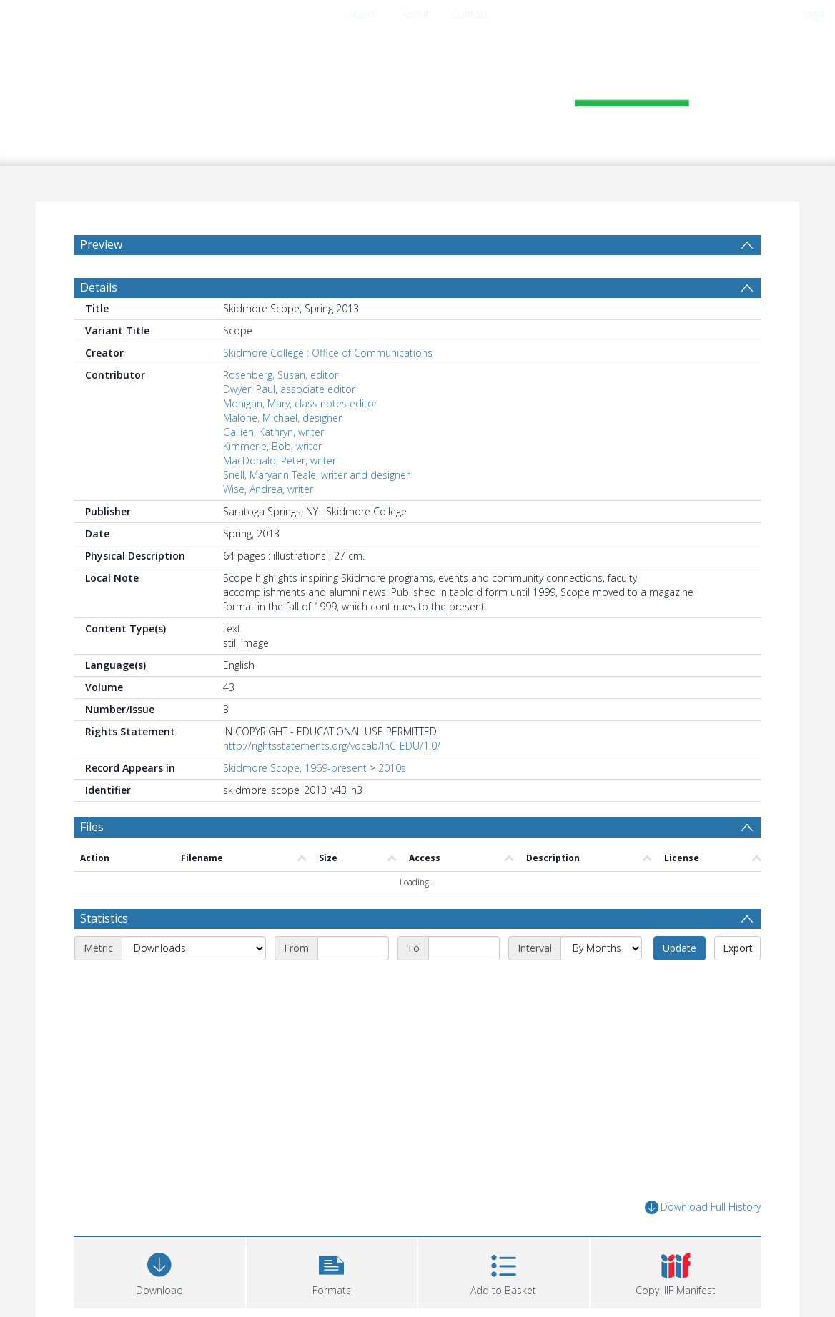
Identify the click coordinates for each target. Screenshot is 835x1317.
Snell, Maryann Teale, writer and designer (316, 475)
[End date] (464, 948)
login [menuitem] (813, 14)
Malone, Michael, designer (282, 417)
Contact (470, 14)
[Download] (159, 1271)
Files (92, 827)
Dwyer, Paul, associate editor (289, 389)
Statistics (104, 918)
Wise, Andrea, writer (268, 489)
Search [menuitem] (362, 14)
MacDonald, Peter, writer (279, 460)
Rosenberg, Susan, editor (280, 375)
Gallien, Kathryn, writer (273, 432)
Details (98, 287)
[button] (332, 1271)
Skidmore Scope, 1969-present (295, 768)
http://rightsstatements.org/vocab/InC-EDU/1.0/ (331, 745)
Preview (101, 244)
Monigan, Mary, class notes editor (300, 403)
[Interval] (601, 948)
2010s (392, 768)
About (415, 14)
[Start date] (353, 948)
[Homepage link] (417, 90)
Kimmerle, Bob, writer (272, 446)
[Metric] (194, 948)
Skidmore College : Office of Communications (328, 352)
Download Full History (703, 1207)
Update (679, 948)
